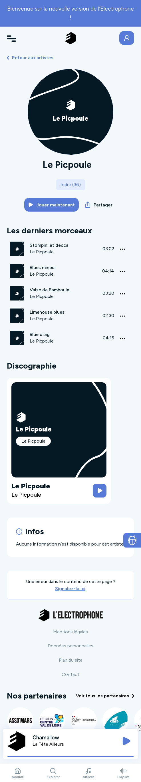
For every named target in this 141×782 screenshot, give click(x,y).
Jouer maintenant (52, 205)
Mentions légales (70, 631)
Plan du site (70, 660)
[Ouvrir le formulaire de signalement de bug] (132, 540)
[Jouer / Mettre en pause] (126, 741)
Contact (70, 674)
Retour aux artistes (30, 57)
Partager (98, 205)
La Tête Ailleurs (48, 744)
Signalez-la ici (70, 588)
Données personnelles (70, 645)
